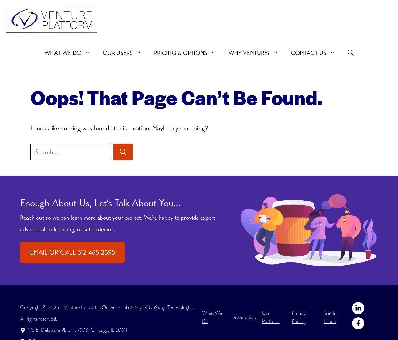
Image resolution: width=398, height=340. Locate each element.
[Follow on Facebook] (358, 323)
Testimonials (244, 317)
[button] (350, 53)
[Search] (123, 152)
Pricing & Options (188, 53)
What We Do (70, 53)
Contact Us (316, 53)
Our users (125, 53)
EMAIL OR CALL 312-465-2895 (72, 252)
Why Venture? (256, 53)
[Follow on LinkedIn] (358, 308)
